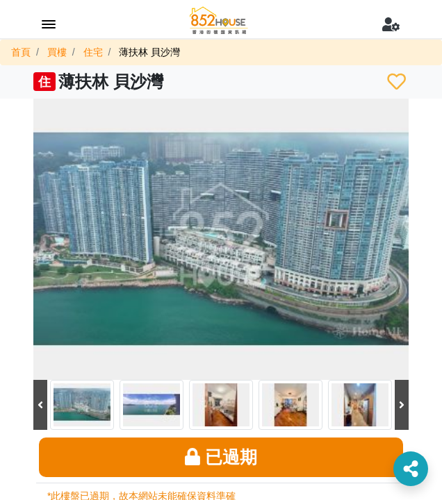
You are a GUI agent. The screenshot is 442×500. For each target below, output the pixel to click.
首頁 (21, 52)
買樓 (57, 52)
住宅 (93, 52)
